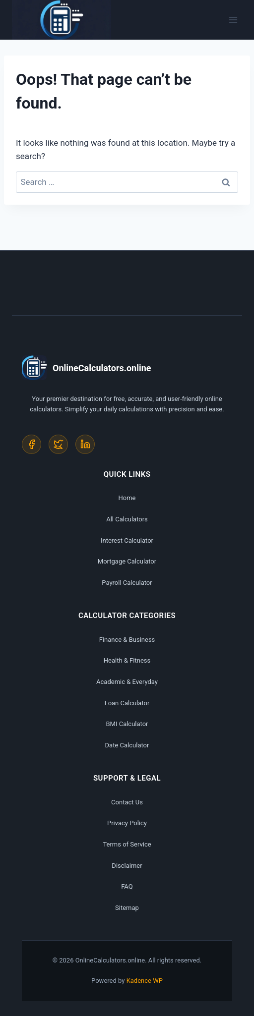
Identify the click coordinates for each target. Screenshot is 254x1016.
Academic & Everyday (127, 681)
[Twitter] (59, 444)
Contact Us (127, 802)
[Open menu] (233, 19)
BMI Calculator (127, 724)
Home (127, 498)
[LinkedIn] (86, 444)
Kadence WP (145, 981)
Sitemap (127, 907)
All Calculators (127, 519)
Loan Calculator (127, 703)
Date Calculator (127, 745)
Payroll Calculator (127, 582)
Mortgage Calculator (127, 561)
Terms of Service (127, 844)
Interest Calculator (127, 540)
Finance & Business (127, 639)
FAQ (126, 887)
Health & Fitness (127, 661)
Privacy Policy (127, 823)
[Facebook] (32, 444)
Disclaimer (127, 865)
